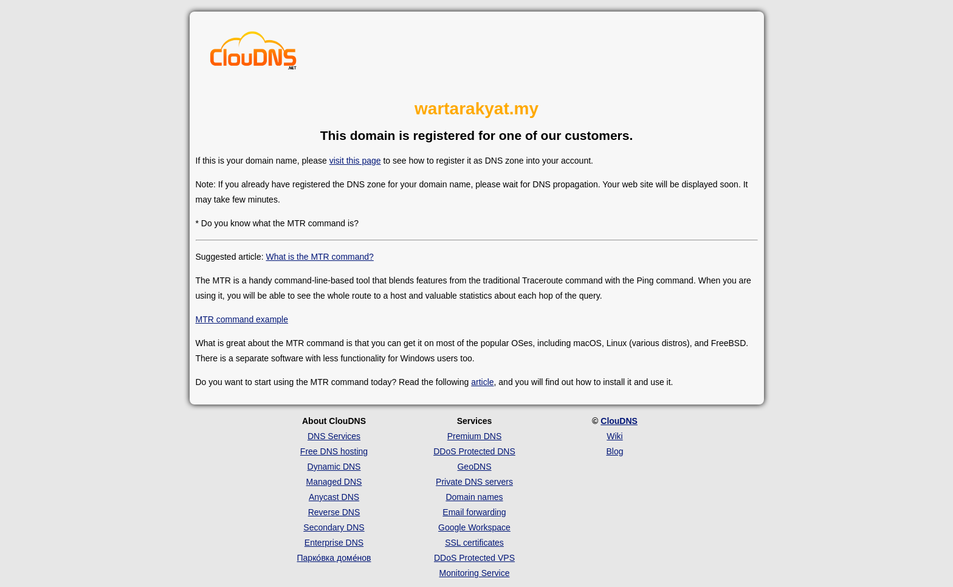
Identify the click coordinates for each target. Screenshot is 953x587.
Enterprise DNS (333, 542)
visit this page (355, 160)
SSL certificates (474, 542)
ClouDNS (619, 421)
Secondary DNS (333, 527)
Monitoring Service (474, 573)
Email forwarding (474, 512)
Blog (614, 451)
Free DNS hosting (334, 451)
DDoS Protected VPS (474, 558)
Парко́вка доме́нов (334, 558)
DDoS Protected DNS (474, 451)
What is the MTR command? (319, 257)
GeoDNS (474, 466)
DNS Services (334, 436)
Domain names (474, 497)
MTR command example (242, 319)
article (482, 382)
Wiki (614, 436)
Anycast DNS (334, 497)
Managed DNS (334, 482)
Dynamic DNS (334, 466)
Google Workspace (474, 527)
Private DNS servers (474, 482)
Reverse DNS (334, 512)
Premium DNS (474, 436)
